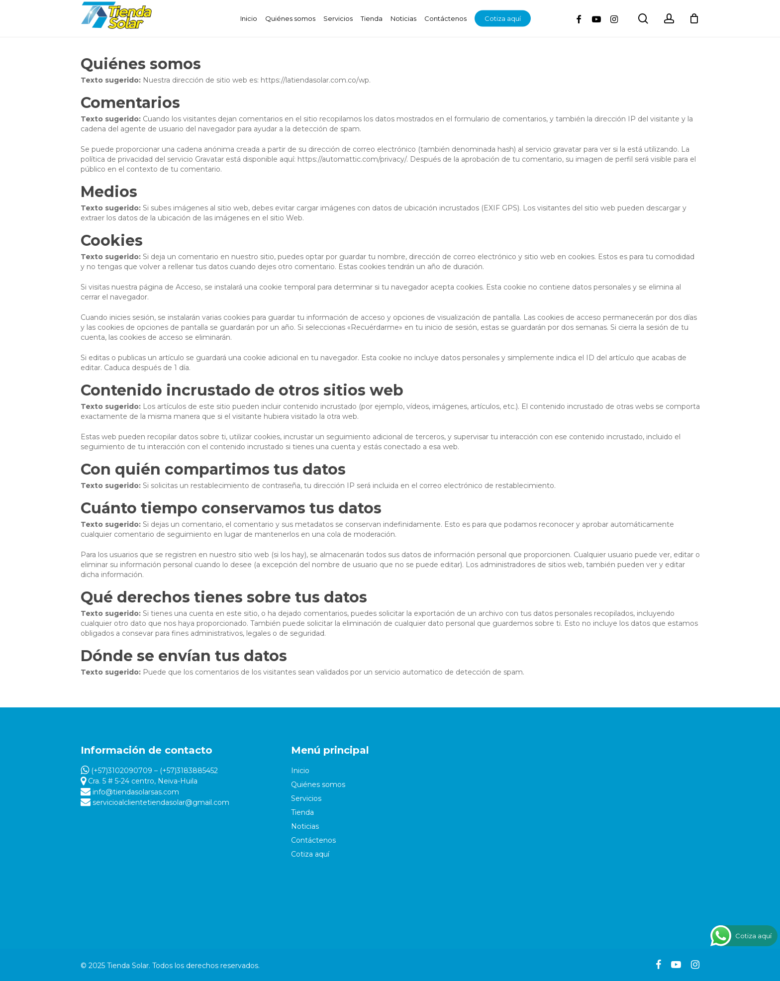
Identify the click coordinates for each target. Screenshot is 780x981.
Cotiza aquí (310, 854)
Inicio (300, 770)
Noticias (305, 826)
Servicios (306, 798)
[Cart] (694, 18)
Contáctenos (313, 840)
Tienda (302, 812)
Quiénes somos (318, 784)
